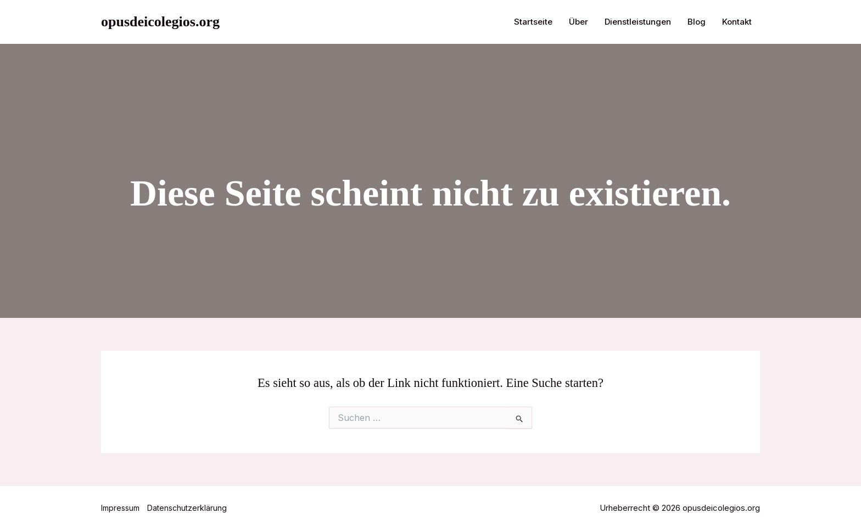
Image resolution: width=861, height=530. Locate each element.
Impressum (120, 507)
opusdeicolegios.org (160, 22)
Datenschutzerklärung (187, 507)
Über (578, 21)
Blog (696, 21)
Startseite (533, 21)
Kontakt (737, 21)
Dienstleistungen (638, 21)
